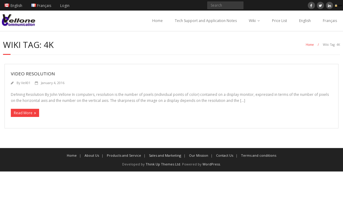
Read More (23, 112)
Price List (279, 20)
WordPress (211, 164)
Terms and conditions (258, 155)
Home (157, 20)
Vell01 (25, 82)
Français (330, 20)
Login (65, 5)
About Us (92, 155)
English (305, 20)
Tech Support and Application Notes (206, 20)
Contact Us (224, 155)
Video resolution (33, 74)
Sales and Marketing (165, 155)
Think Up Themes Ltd (163, 164)
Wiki (252, 20)
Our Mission (198, 155)
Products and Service (124, 155)
